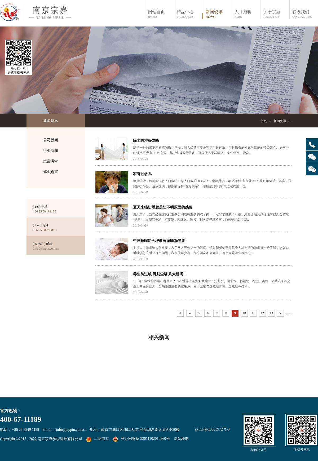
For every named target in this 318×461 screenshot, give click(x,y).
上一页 (180, 314)
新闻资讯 (279, 121)
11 (253, 313)
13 (271, 313)
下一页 (281, 314)
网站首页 (161, 14)
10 (244, 313)
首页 (263, 121)
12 (262, 313)
